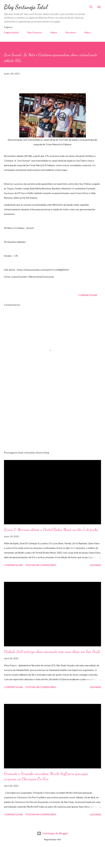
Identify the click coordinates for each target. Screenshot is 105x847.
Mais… (88, 32)
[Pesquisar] (91, 6)
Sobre (53, 32)
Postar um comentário (41, 565)
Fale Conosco (34, 32)
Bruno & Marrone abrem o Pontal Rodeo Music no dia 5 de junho (51, 529)
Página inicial (11, 32)
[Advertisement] (52, 417)
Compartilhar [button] (87, 295)
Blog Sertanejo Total (25, 6)
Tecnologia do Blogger (52, 833)
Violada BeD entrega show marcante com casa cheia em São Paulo (52, 651)
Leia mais (95, 565)
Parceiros (70, 32)
